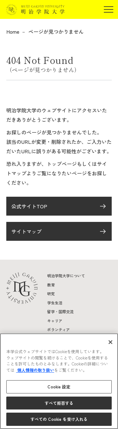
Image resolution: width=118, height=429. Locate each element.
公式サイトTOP (29, 206)
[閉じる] (110, 342)
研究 (51, 293)
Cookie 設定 (59, 387)
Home (12, 31)
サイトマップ (26, 231)
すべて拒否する (59, 403)
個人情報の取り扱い (35, 370)
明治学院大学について (66, 275)
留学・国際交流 (60, 311)
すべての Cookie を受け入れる (59, 419)
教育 (51, 284)
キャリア (54, 320)
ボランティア (58, 329)
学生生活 (54, 302)
